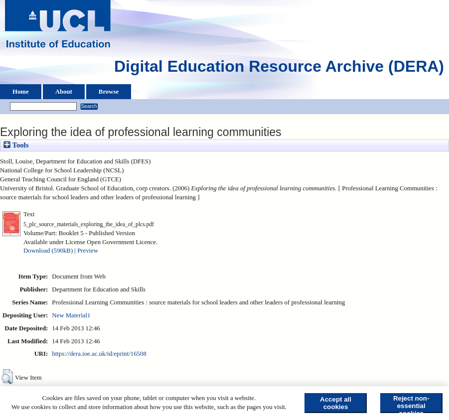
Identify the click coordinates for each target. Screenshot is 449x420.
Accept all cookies (335, 403)
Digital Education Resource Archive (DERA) (279, 68)
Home (20, 91)
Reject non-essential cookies (411, 404)
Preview (87, 250)
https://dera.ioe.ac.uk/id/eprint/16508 (99, 353)
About (63, 91)
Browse (109, 91)
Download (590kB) (48, 250)
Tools (15, 145)
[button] (7, 376)
